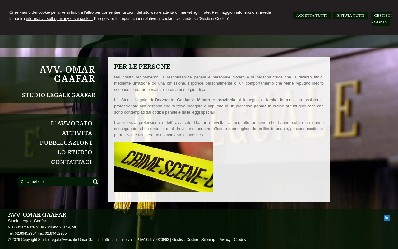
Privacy (224, 239)
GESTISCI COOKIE (382, 18)
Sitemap (208, 239)
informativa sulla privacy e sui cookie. (59, 18)
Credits (240, 239)
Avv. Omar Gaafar (67, 74)
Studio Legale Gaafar (58, 95)
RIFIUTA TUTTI (350, 15)
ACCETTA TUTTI (311, 15)
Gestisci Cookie (185, 239)
